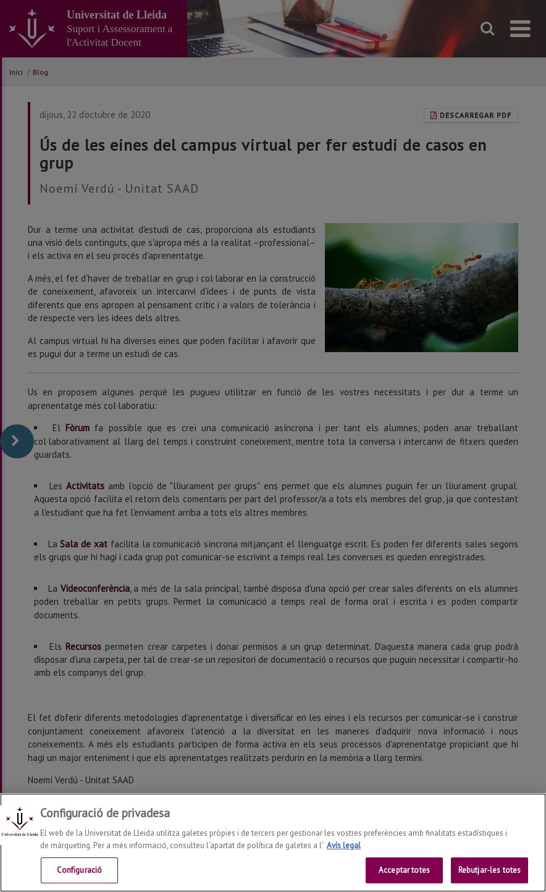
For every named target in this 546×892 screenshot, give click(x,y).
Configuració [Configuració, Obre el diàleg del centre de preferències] (80, 870)
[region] (273, 842)
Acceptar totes (404, 870)
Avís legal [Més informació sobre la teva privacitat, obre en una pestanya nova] (344, 845)
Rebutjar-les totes (489, 870)
